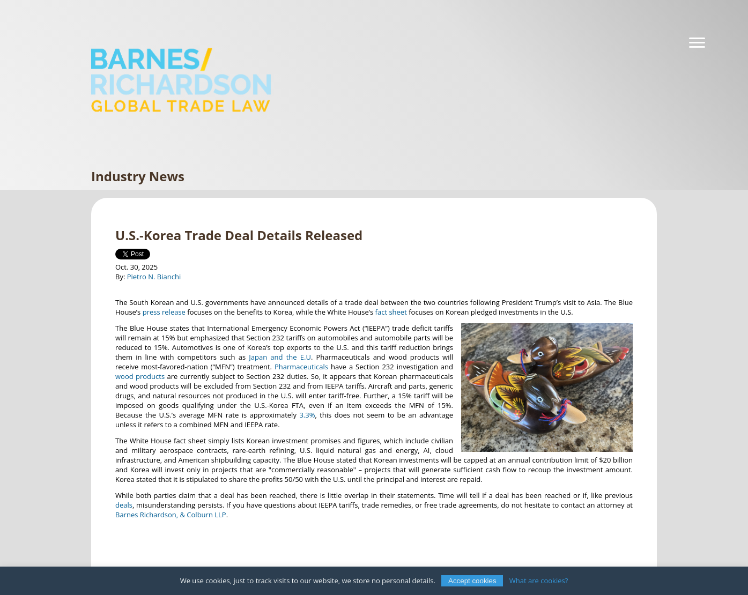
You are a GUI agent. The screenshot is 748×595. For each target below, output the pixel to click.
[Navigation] (697, 43)
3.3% (307, 415)
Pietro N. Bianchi (154, 276)
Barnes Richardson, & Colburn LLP (170, 514)
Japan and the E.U (280, 357)
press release (164, 312)
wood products (140, 376)
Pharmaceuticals (301, 366)
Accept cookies (472, 581)
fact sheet (391, 312)
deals (123, 505)
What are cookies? (538, 580)
